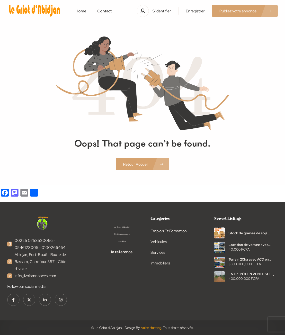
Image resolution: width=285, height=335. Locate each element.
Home (80, 11)
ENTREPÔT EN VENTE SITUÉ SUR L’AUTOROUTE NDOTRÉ (252, 274)
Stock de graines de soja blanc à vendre (248, 233)
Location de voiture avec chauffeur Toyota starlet (248, 244)
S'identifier (161, 11)
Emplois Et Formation (169, 231)
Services (158, 252)
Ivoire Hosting (151, 328)
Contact (104, 11)
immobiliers (160, 263)
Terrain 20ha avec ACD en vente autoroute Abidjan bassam (249, 259)
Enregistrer (195, 11)
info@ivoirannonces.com (35, 275)
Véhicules (159, 241)
